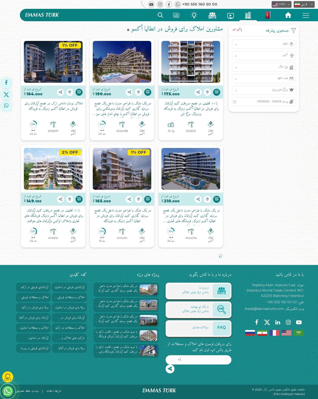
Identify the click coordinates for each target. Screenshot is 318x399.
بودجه (272, 101)
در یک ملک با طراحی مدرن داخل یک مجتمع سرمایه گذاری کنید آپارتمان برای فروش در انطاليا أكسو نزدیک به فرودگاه (122, 216)
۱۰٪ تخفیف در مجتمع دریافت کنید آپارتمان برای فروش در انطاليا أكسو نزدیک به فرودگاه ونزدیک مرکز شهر (191, 109)
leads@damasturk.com (264, 309)
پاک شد (237, 29)
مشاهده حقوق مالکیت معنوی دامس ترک (284, 389)
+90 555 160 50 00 (282, 302)
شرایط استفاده (54, 391)
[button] (304, 4)
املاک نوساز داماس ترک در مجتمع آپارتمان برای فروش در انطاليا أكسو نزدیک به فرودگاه (53, 106)
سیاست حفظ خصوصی (27, 391)
